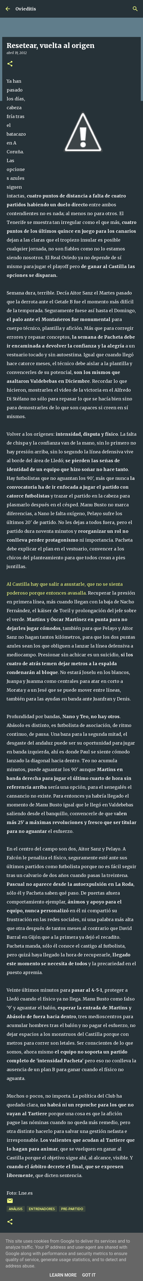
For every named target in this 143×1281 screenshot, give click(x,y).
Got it (89, 1275)
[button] (10, 64)
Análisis (16, 1209)
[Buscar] (135, 8)
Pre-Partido (72, 1209)
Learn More (63, 1275)
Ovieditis (25, 9)
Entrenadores (42, 1209)
